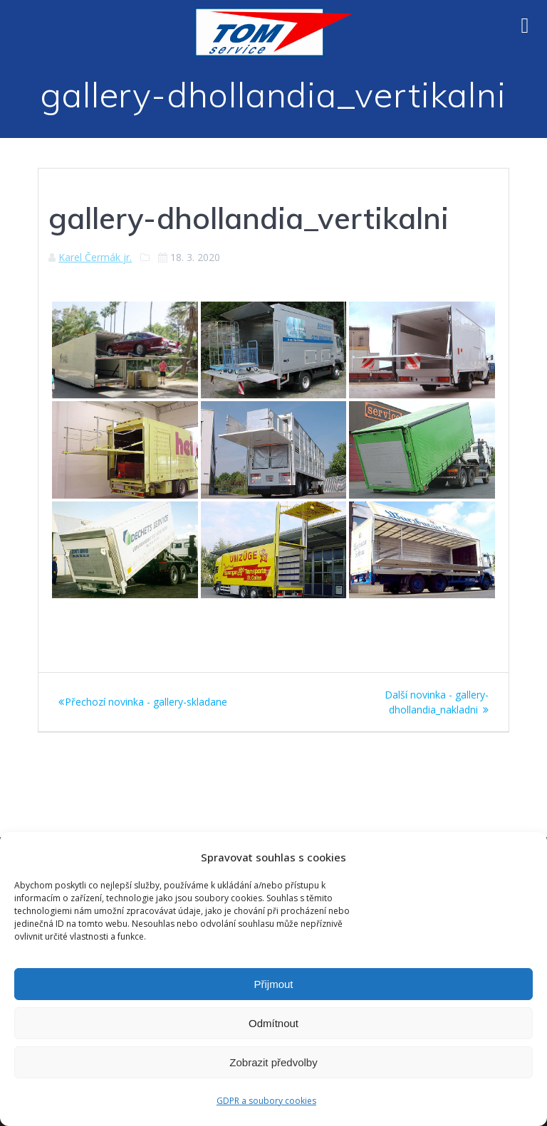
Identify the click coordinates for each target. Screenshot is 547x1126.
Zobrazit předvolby (273, 1062)
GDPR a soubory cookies (266, 1101)
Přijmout (273, 984)
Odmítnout (273, 1023)
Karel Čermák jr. (95, 257)
